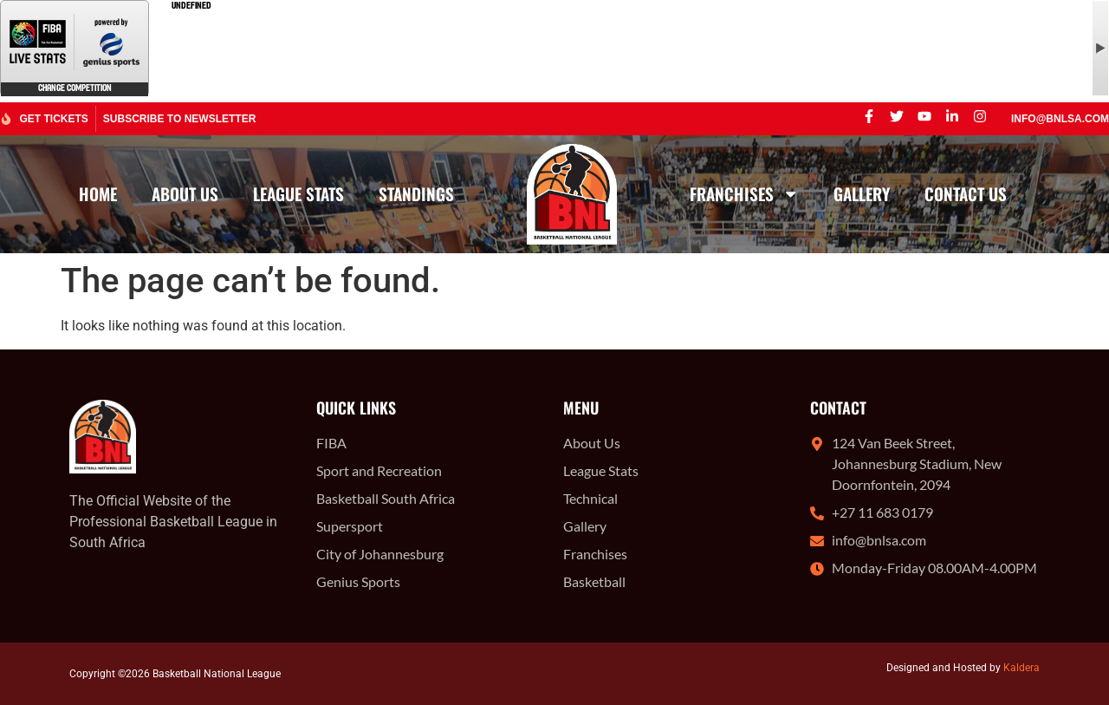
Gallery (861, 193)
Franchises (744, 194)
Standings (416, 193)
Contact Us (965, 193)
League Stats (298, 193)
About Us (185, 193)
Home (98, 193)
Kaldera (1021, 668)
